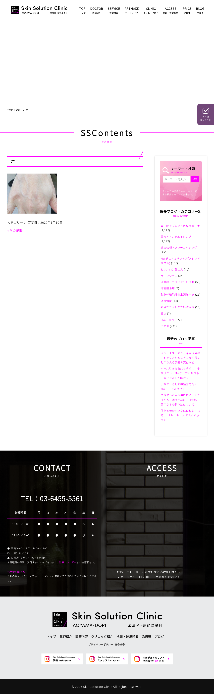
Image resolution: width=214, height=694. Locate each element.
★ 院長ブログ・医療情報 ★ (180, 226)
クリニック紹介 (102, 636)
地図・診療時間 (127, 636)
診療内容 (81, 636)
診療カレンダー (67, 562)
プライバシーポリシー (100, 644)
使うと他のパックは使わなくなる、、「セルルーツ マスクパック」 (180, 415)
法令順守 (120, 644)
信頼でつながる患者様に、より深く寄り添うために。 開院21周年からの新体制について (180, 399)
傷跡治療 (166, 301)
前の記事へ (17, 230)
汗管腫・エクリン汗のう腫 (177, 282)
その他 (165, 326)
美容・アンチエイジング (176, 236)
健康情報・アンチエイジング (179, 247)
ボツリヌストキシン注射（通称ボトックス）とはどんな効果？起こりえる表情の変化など (180, 357)
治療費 (146, 636)
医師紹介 (65, 636)
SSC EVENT (168, 320)
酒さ (163, 313)
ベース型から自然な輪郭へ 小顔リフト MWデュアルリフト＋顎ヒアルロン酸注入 (180, 373)
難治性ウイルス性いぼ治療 (177, 307)
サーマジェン (169, 276)
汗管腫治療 (168, 288)
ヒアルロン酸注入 (172, 269)
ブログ (159, 636)
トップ (51, 636)
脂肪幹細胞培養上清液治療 (177, 294)
